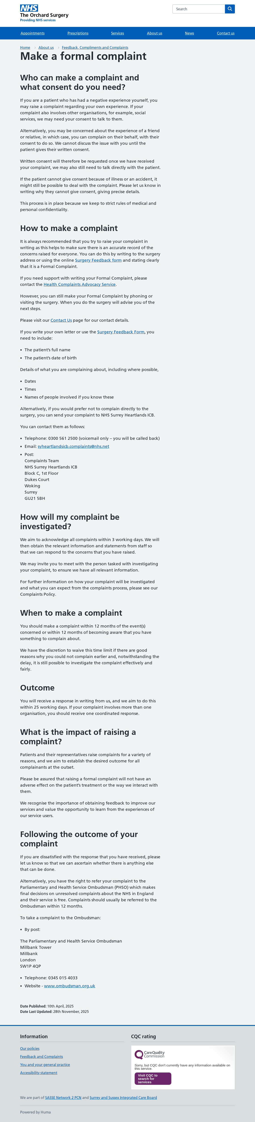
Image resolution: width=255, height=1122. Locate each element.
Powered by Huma (35, 1112)
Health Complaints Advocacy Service (80, 284)
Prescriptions (78, 33)
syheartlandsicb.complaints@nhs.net (73, 446)
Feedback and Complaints (41, 1056)
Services (117, 33)
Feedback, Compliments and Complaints (95, 47)
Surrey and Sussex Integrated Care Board (123, 1097)
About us (154, 33)
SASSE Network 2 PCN (63, 1097)
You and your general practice (45, 1064)
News (189, 33)
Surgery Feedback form (98, 260)
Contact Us (61, 320)
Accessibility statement (38, 1072)
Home (25, 47)
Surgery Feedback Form (120, 331)
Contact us (225, 33)
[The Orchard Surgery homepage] (44, 13)
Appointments (33, 33)
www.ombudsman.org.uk (69, 985)
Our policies (29, 1048)
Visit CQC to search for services (147, 1078)
